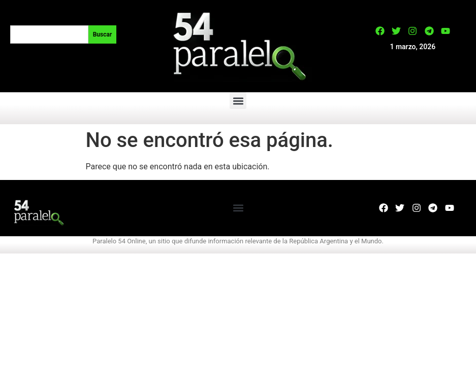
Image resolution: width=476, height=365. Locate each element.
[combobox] (49, 34)
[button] (238, 100)
